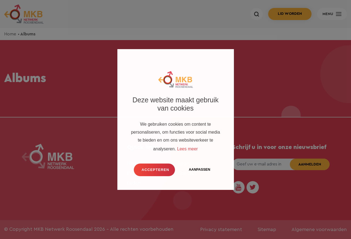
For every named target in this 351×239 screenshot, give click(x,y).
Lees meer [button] (187, 149)
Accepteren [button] (155, 170)
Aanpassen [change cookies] (199, 169)
